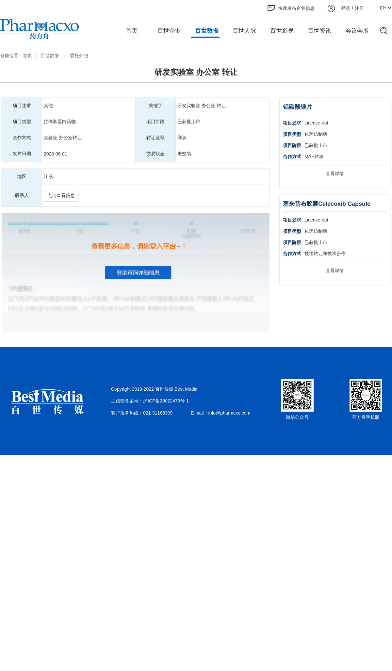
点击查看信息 (61, 195)
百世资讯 (319, 30)
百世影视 (282, 30)
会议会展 (357, 30)
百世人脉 (244, 30)
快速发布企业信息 (291, 8)
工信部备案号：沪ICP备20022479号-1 (150, 400)
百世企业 (169, 30)
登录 (345, 8)
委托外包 (78, 55)
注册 (359, 8)
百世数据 (207, 30)
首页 (132, 30)
